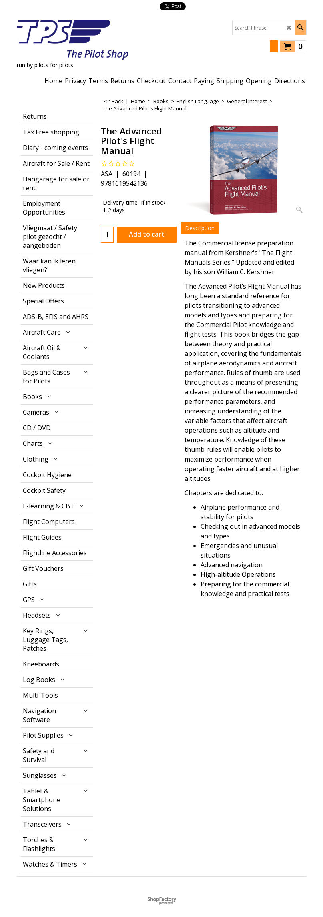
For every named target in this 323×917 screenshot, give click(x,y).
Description (200, 228)
